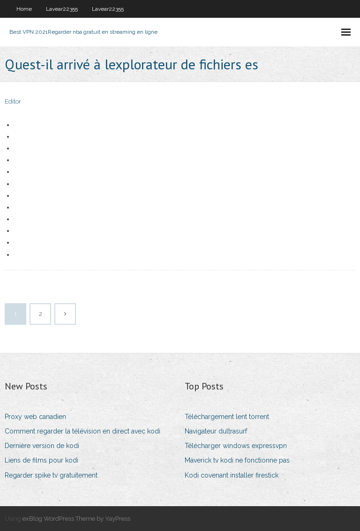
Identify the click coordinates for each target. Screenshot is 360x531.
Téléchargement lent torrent (227, 416)
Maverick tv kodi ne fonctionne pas (237, 460)
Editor (13, 101)
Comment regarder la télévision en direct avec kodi (82, 431)
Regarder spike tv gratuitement (51, 475)
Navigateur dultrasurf (216, 431)
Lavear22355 (62, 9)
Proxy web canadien (35, 416)
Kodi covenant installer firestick (231, 475)
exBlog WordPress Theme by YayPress (76, 518)
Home (24, 9)
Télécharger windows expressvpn (236, 445)
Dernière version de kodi (42, 445)
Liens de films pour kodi (41, 460)
